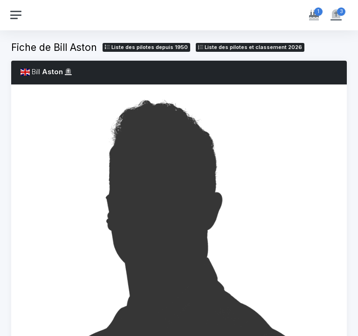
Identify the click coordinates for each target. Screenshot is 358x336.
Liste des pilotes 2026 (250, 47)
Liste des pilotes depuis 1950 (146, 47)
